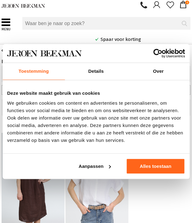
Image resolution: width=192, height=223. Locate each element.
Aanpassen (95, 166)
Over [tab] (158, 71)
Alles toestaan (156, 166)
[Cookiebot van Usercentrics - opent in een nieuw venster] (158, 53)
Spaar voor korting (147, 39)
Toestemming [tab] (34, 71)
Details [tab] (96, 71)
